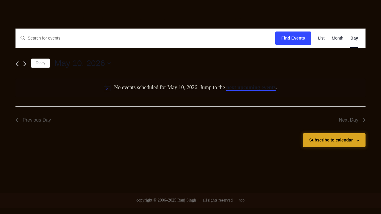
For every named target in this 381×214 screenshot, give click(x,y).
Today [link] (40, 63)
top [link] (242, 200)
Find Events (293, 38)
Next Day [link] (352, 119)
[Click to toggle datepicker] (82, 63)
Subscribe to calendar (331, 140)
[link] (321, 38)
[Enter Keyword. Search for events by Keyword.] (145, 38)
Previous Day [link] (33, 119)
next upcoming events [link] (251, 87)
